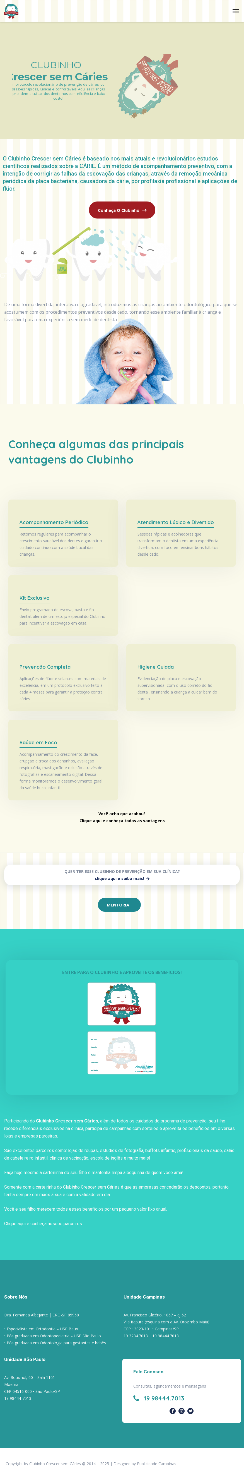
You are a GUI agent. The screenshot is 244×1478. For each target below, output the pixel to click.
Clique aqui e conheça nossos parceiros (43, 1223)
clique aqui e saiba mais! (122, 878)
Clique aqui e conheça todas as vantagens (122, 820)
